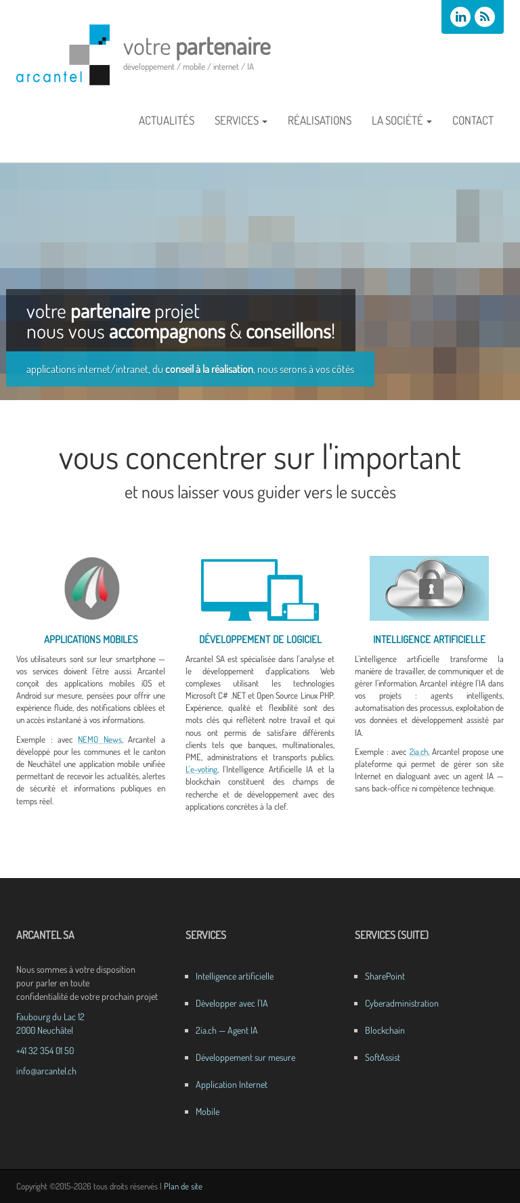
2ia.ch (419, 751)
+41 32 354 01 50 (45, 1050)
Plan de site (183, 1186)
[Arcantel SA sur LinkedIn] (460, 17)
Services (241, 120)
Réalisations (319, 120)
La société (402, 120)
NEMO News (100, 739)
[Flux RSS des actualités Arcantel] (485, 17)
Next (510, 278)
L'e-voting (201, 769)
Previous (10, 278)
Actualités (166, 120)
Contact (473, 120)
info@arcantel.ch (46, 1070)
